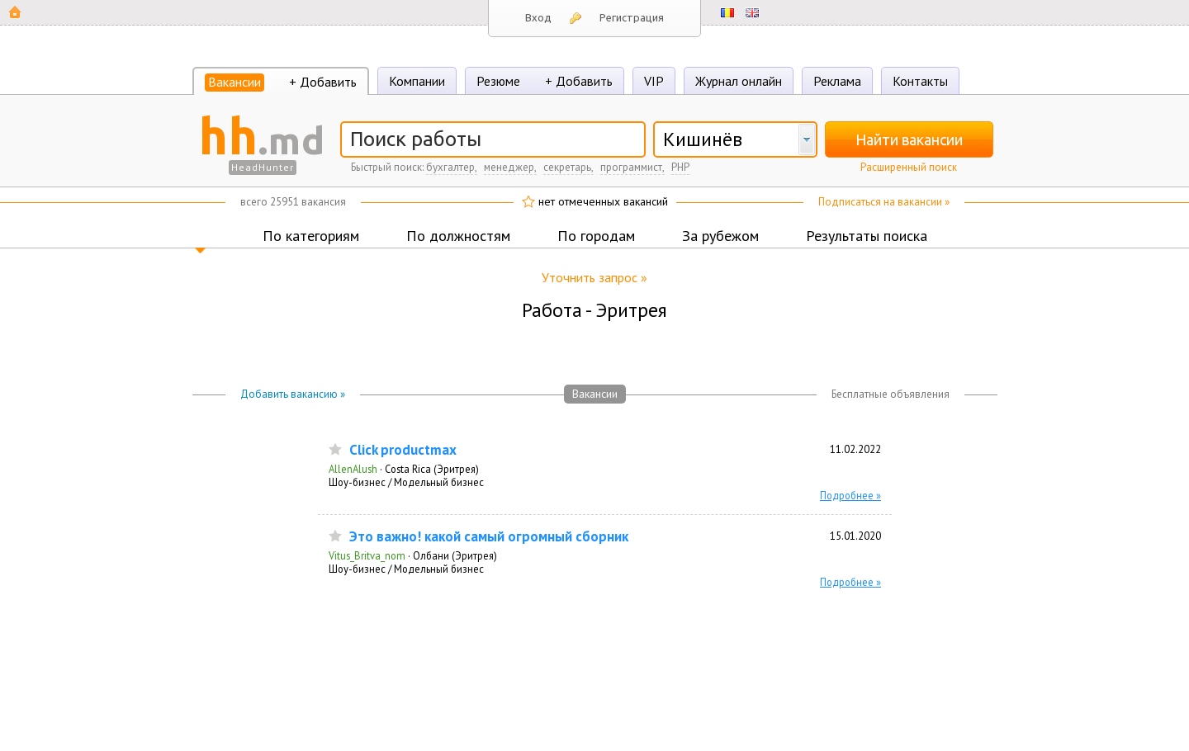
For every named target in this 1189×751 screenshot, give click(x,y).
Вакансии (234, 81)
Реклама (837, 81)
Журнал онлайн (738, 81)
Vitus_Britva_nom (367, 555)
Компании (417, 81)
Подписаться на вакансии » (884, 202)
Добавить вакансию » (292, 394)
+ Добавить (323, 81)
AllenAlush (353, 468)
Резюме (498, 81)
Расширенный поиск (908, 167)
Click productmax (403, 450)
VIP (654, 81)
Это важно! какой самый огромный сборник (488, 537)
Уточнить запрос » (594, 277)
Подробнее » (850, 495)
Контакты (920, 81)
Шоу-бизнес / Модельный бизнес (406, 482)
